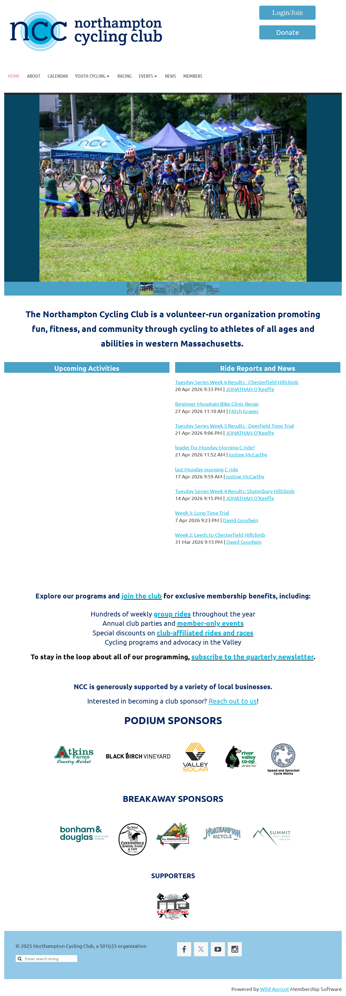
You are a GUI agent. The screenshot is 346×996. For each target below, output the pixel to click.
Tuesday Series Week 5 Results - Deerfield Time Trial (234, 426)
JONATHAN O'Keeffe (250, 389)
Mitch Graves (243, 411)
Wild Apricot (274, 989)
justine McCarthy (248, 454)
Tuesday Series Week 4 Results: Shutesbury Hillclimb (234, 491)
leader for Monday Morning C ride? (215, 447)
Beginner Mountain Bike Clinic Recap (217, 404)
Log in (287, 13)
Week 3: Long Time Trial (202, 513)
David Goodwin (240, 520)
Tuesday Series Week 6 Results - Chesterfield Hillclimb (236, 382)
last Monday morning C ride (206, 469)
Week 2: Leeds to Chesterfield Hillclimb (220, 535)
